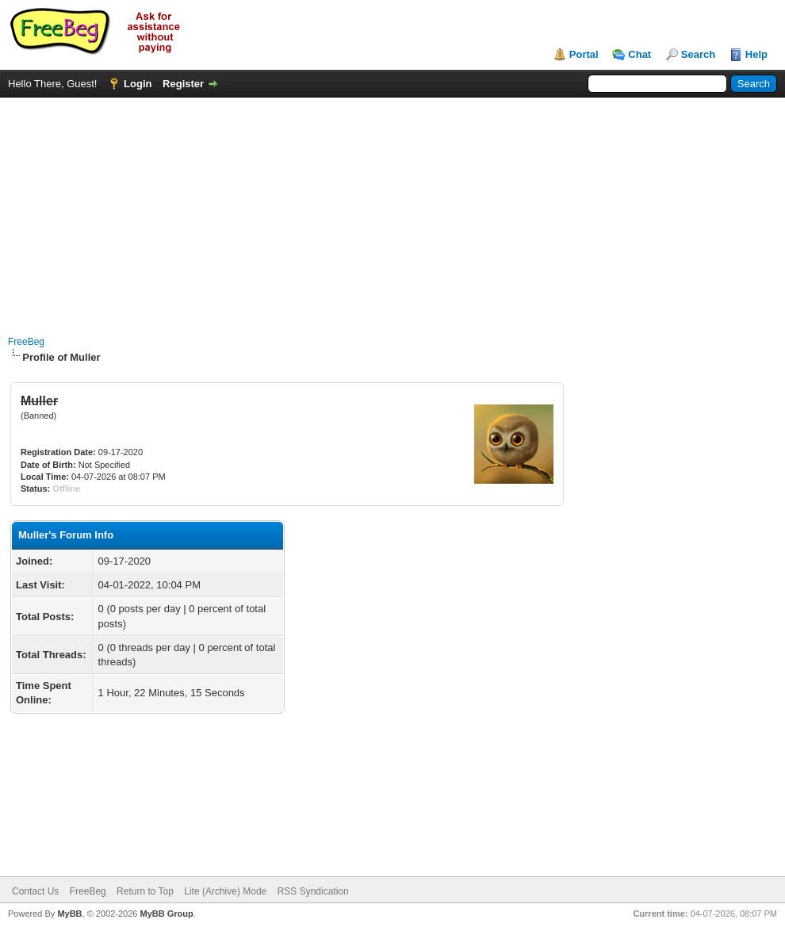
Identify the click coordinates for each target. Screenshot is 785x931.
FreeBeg (26, 341)
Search (698, 54)
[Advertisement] (393, 209)
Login (137, 84)
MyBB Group (166, 913)
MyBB (69, 913)
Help (756, 54)
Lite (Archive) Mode (225, 891)
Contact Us (35, 891)
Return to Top (145, 891)
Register (183, 84)
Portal (584, 54)
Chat (639, 54)
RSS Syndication (313, 891)
